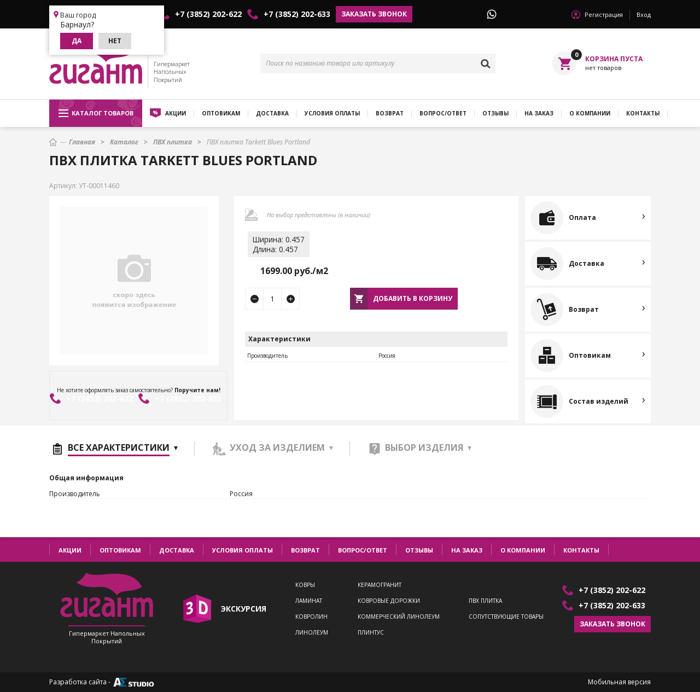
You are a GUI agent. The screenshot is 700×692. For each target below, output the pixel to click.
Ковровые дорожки (389, 600)
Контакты (643, 113)
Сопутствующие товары (506, 616)
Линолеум (311, 632)
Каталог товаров (96, 113)
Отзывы (495, 113)
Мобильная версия (619, 682)
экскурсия (243, 608)
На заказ (538, 113)
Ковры (305, 585)
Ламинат (308, 600)
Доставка (272, 113)
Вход (644, 14)
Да (76, 40)
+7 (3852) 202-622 (208, 14)
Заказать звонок (374, 14)
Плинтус (371, 632)
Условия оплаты (332, 113)
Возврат (390, 113)
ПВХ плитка (485, 600)
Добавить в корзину (412, 298)
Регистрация (604, 14)
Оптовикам (221, 113)
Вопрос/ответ (442, 113)
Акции (175, 113)
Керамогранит (379, 585)
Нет (114, 40)
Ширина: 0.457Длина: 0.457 (279, 244)
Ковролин (311, 616)
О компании (589, 113)
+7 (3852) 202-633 (297, 14)
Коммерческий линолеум (399, 616)
